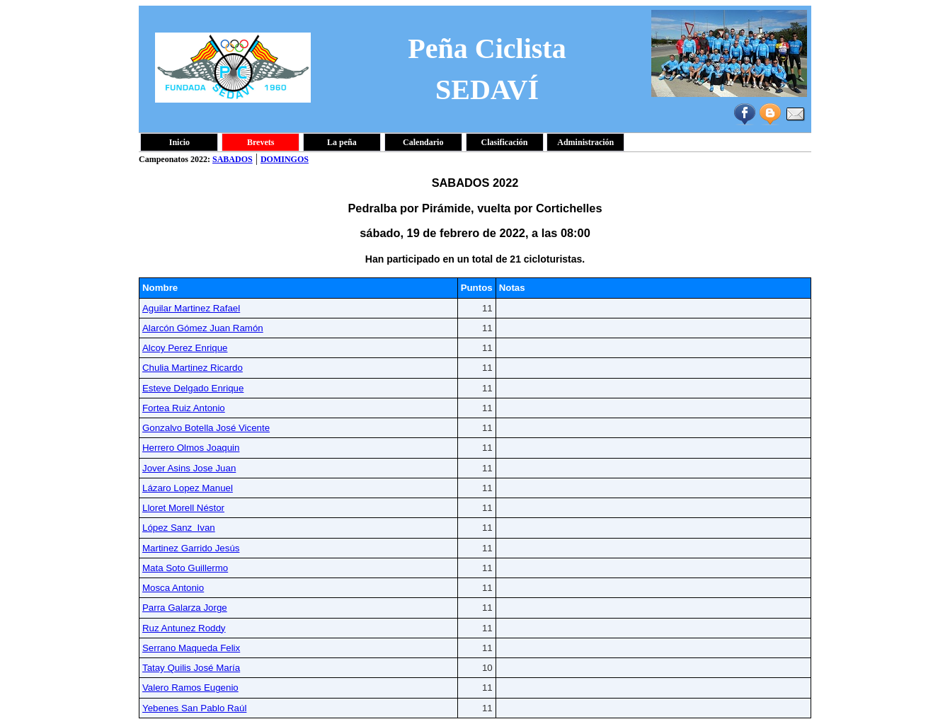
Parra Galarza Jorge (184, 607)
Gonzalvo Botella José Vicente (206, 428)
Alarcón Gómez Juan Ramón (202, 328)
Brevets (260, 142)
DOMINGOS (285, 159)
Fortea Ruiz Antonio (183, 408)
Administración (585, 142)
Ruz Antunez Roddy (184, 628)
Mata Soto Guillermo (185, 568)
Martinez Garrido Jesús (190, 548)
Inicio (179, 142)
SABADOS (232, 159)
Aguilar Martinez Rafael (191, 308)
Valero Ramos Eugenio (190, 687)
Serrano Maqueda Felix (191, 648)
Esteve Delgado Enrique (193, 388)
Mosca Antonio (173, 587)
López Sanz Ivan (178, 527)
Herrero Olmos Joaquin (190, 447)
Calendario (423, 142)
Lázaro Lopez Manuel (187, 488)
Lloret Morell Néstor (183, 507)
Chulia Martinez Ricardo (192, 367)
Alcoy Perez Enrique (184, 348)
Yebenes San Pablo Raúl (194, 708)
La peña (342, 142)
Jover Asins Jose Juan (189, 468)
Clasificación (504, 142)
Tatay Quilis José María (191, 667)
